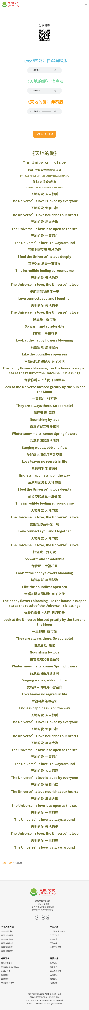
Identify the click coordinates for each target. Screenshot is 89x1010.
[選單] (86, 5)
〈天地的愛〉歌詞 (44, 134)
